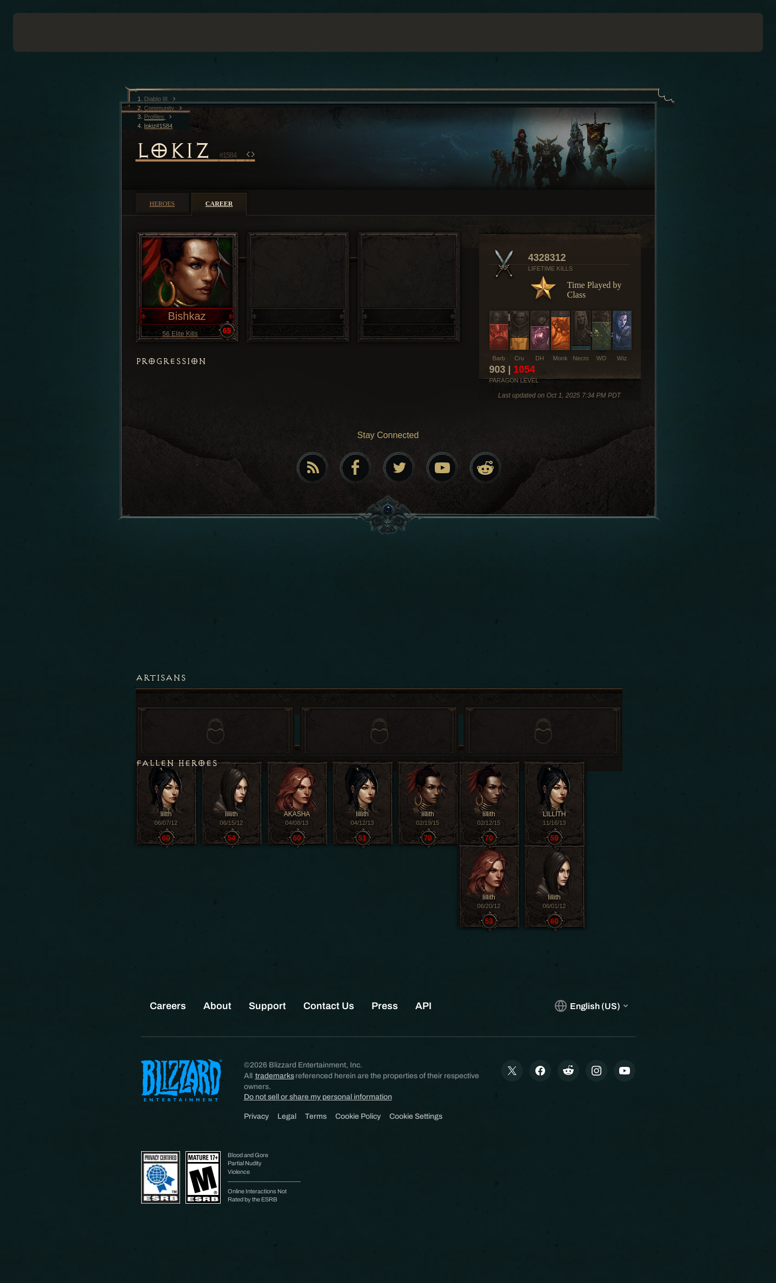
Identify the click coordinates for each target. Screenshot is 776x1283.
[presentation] (53, 32)
